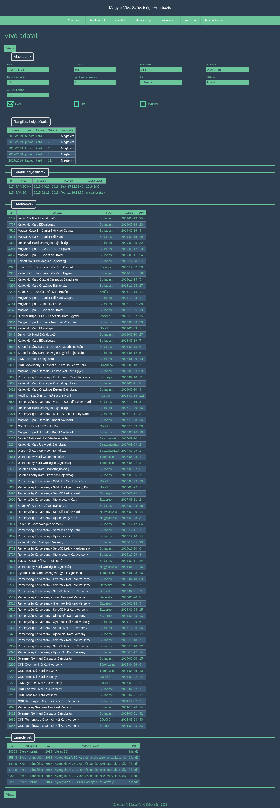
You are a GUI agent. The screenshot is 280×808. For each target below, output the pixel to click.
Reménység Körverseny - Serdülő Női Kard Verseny (53, 591)
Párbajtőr (149, 103)
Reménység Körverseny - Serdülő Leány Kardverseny (54, 548)
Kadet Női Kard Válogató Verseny (40, 524)
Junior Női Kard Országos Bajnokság (43, 243)
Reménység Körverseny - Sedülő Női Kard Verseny (52, 628)
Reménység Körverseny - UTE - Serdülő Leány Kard (53, 414)
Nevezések (74, 20)
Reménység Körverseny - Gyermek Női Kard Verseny (54, 579)
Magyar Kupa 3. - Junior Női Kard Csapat (45, 230)
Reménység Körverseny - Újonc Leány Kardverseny (53, 554)
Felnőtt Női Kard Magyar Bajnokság (42, 261)
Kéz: (161, 80)
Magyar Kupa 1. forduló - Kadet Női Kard (45, 432)
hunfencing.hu (214, 20)
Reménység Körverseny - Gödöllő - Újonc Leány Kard (54, 487)
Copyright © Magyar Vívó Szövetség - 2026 (140, 804)
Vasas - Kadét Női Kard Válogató (40, 560)
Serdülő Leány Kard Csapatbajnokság (43, 469)
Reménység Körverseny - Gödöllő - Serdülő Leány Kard (55, 481)
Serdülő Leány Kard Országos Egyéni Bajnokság (51, 353)
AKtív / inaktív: (28, 92)
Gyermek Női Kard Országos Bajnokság (45, 658)
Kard (14, 103)
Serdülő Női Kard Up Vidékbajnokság (43, 438)
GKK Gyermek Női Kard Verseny (40, 664)
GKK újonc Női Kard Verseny (37, 670)
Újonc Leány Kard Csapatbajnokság (42, 456)
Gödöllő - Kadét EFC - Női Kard (39, 426)
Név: (28, 67)
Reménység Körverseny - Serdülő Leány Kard (49, 493)
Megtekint (67, 136)
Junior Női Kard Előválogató (37, 218)
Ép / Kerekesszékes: (95, 80)
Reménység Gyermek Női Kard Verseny (45, 707)
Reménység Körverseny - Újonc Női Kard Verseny (51, 615)
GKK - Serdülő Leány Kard (36, 359)
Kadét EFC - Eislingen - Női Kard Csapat (45, 267)
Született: (227, 67)
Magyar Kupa (143, 20)
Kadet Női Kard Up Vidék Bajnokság (42, 444)
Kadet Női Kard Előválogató (36, 224)
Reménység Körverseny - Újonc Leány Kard (47, 499)
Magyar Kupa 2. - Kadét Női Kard (40, 310)
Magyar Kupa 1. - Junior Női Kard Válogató (47, 322)
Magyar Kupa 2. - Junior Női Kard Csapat (45, 298)
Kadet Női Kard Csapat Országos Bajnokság (48, 279)
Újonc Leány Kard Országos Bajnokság (44, 463)
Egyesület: (161, 67)
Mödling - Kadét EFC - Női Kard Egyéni (44, 395)
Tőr (80, 103)
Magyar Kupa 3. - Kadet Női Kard (40, 255)
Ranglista (120, 20)
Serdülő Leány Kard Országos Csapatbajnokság (50, 346)
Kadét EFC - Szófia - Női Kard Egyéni (43, 291)
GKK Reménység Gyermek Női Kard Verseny (48, 701)
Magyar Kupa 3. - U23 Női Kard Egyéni (44, 249)
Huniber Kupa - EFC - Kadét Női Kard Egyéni (48, 316)
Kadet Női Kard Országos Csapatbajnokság (47, 383)
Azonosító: (95, 67)
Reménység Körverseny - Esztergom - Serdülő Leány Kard (57, 377)
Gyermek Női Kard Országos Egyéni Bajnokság (50, 573)
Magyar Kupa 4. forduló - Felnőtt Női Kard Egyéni (51, 371)
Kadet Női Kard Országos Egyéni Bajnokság (48, 389)
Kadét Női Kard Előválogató (36, 328)
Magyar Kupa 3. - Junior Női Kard (40, 236)
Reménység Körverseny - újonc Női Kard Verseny (51, 597)
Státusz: (227, 80)
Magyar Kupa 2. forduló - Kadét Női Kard (45, 420)
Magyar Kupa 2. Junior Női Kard (39, 304)
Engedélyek (168, 20)
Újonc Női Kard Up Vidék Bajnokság (42, 450)
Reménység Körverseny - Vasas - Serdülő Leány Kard (54, 401)
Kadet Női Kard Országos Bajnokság (42, 285)
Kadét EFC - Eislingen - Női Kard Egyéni (45, 273)
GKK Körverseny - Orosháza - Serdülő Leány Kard (52, 365)
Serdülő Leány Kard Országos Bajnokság (46, 475)
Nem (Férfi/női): (28, 80)
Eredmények (98, 20)
